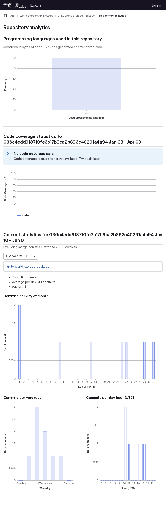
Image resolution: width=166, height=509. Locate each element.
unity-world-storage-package (28, 266)
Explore (36, 5)
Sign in (156, 5)
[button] (25, 215)
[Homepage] (14, 5)
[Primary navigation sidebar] (5, 15)
